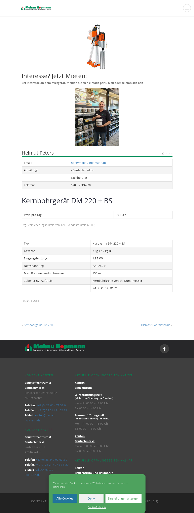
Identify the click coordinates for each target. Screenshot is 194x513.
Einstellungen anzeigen (123, 498)
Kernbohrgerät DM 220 (38, 325)
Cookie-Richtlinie (97, 507)
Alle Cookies (64, 498)
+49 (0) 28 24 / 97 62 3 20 (52, 465)
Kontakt (39, 501)
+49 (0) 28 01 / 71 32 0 (51, 405)
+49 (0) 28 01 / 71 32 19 (51, 410)
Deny (91, 498)
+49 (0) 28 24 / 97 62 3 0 (51, 459)
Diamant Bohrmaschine (155, 325)
